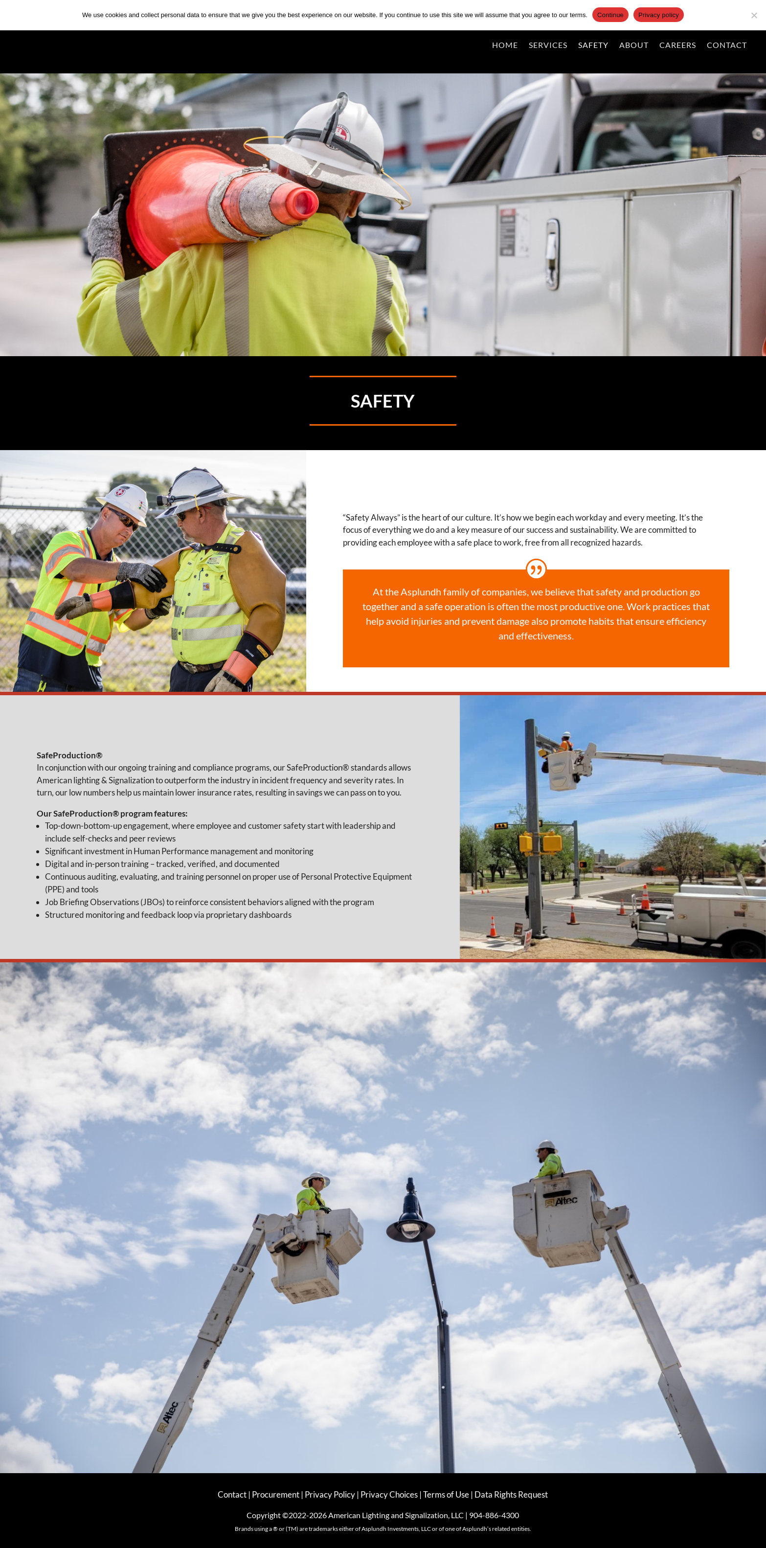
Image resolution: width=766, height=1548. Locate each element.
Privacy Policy (331, 1494)
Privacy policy (658, 15)
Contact (727, 44)
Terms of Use (446, 1494)
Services (548, 44)
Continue (610, 15)
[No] (754, 15)
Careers (677, 44)
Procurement (276, 1494)
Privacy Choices (389, 1494)
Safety (593, 44)
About (634, 44)
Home (505, 44)
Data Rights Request (511, 1494)
